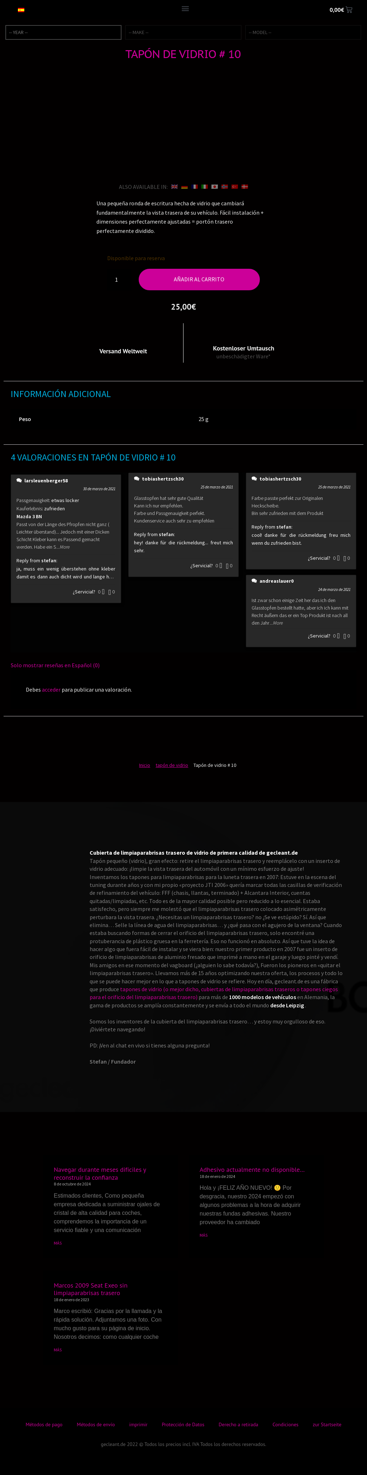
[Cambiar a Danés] (245, 187)
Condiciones (286, 1424)
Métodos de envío (96, 1424)
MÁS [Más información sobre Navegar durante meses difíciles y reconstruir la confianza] (58, 1243)
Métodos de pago (43, 1424)
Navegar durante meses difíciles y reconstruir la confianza (100, 1173)
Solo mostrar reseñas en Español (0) (55, 665)
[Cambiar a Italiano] (204, 187)
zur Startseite (327, 1424)
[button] (185, 8)
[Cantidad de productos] (119, 279)
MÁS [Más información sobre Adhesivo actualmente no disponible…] (204, 1235)
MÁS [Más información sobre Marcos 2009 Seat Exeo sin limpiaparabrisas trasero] (58, 1349)
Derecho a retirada (238, 1424)
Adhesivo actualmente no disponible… (252, 1169)
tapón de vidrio (172, 765)
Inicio (144, 765)
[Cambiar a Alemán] (184, 187)
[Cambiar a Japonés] (214, 187)
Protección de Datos (183, 1424)
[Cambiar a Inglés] (174, 187)
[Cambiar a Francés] (194, 187)
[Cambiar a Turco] (235, 187)
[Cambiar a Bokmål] (224, 187)
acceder (51, 689)
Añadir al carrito (199, 279)
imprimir (138, 1424)
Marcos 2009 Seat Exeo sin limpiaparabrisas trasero (91, 1289)
